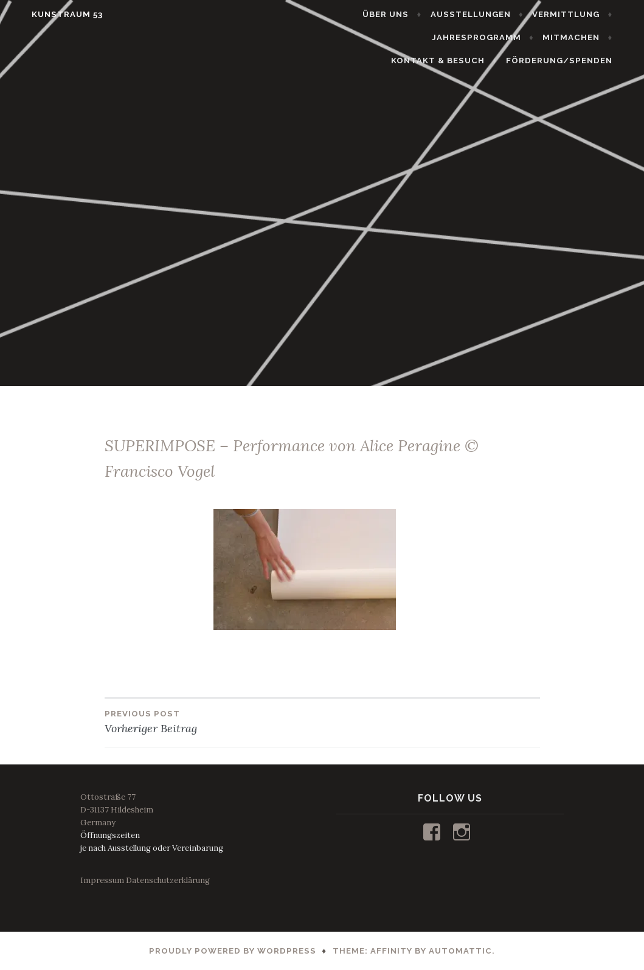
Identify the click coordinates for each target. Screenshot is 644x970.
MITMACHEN (471, 37)
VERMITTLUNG (581, 14)
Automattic (460, 950)
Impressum (102, 880)
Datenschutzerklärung (168, 880)
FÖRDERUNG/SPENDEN (575, 60)
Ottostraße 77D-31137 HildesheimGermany (116, 810)
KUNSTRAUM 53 (51, 14)
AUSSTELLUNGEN (486, 14)
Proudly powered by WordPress (232, 950)
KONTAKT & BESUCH (568, 37)
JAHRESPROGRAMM (377, 37)
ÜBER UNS (402, 14)
